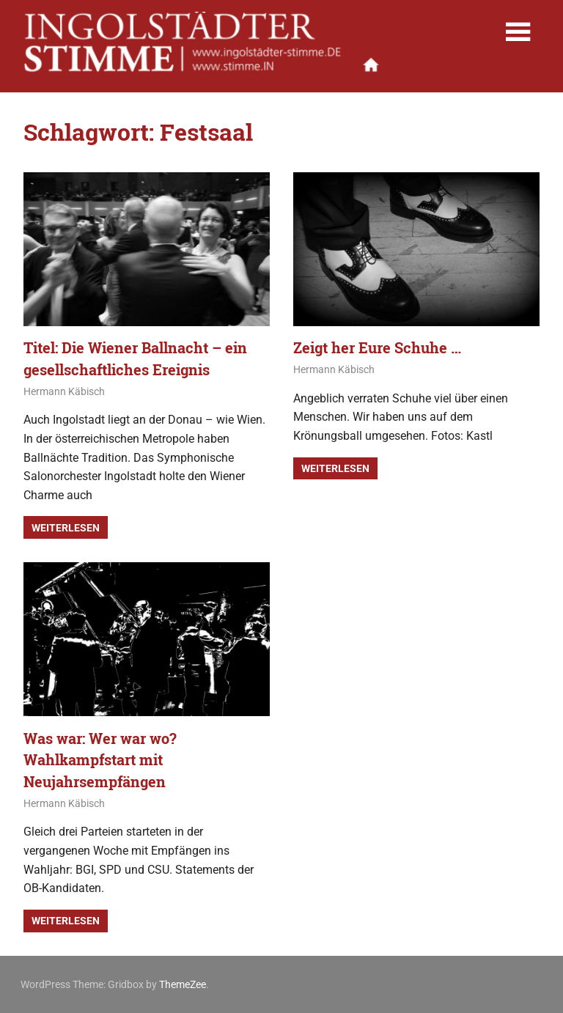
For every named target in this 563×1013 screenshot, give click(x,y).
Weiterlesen (66, 528)
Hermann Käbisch (64, 391)
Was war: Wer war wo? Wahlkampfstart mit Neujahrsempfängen (100, 760)
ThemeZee (182, 984)
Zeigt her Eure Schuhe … (377, 347)
